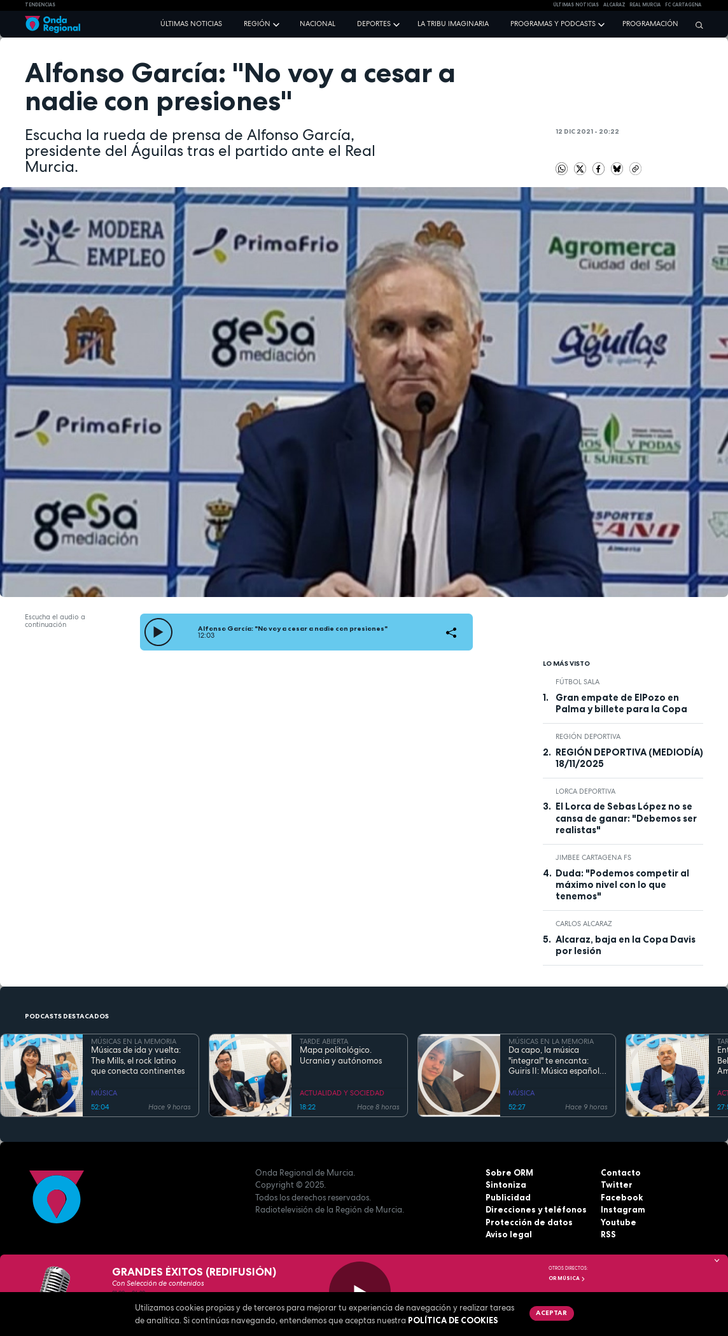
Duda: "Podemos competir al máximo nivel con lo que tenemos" (622, 885)
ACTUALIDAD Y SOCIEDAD (342, 1092)
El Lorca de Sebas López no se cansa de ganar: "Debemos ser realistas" (626, 818)
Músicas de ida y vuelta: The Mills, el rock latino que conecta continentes (138, 1060)
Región (257, 23)
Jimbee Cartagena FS (593, 857)
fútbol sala (577, 681)
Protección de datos (529, 1222)
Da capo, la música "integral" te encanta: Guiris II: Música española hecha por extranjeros (556, 1060)
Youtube (618, 1222)
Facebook (622, 1197)
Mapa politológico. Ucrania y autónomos (341, 1055)
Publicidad (508, 1197)
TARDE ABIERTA (324, 1041)
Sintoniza (506, 1184)
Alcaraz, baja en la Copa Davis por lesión (626, 945)
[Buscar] (696, 24)
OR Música (567, 1278)
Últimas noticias (191, 23)
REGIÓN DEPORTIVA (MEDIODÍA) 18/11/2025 (629, 758)
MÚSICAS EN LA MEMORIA (133, 1041)
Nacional (317, 23)
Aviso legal (509, 1234)
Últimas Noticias (576, 5)
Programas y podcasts (553, 23)
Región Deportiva (588, 736)
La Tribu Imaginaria (453, 23)
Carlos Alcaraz (584, 923)
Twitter (617, 1184)
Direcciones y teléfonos (536, 1209)
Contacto (621, 1172)
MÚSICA (104, 1092)
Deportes (374, 23)
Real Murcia (645, 5)
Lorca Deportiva (585, 791)
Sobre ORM (509, 1172)
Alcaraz (614, 5)
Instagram (623, 1209)
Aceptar (551, 1312)
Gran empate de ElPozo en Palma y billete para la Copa (621, 703)
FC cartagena (683, 5)
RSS (608, 1234)
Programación (650, 23)
